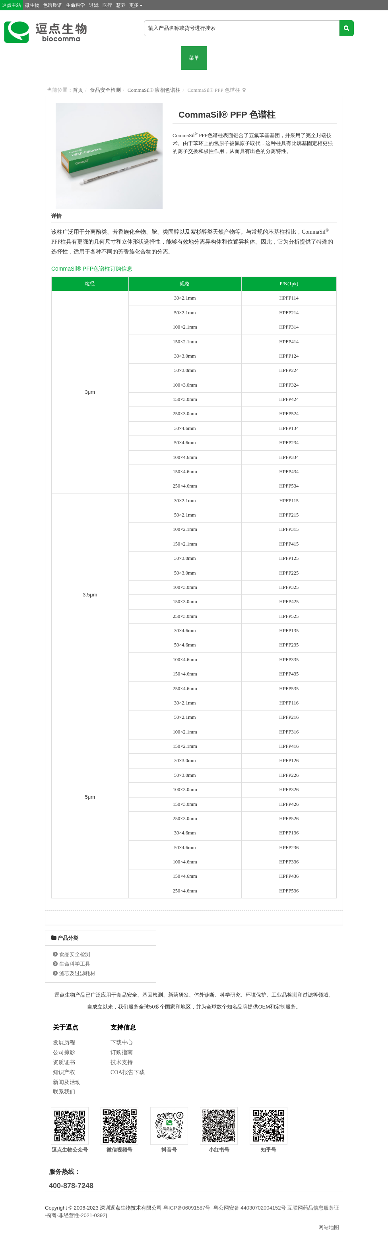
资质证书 (64, 1062)
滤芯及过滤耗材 (77, 973)
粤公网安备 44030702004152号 (249, 1208)
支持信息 (123, 1027)
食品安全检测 (105, 90)
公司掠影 (64, 1052)
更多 (136, 5)
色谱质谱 (52, 5)
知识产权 (64, 1072)
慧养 (121, 5)
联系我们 (64, 1092)
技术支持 (122, 1062)
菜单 (194, 58)
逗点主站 (11, 5)
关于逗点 (65, 1027)
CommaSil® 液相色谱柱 (154, 90)
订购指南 (122, 1052)
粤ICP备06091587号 (187, 1208)
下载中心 (122, 1042)
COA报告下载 (128, 1072)
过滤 (94, 5)
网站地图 (328, 1227)
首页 (78, 90)
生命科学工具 (74, 964)
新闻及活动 (67, 1082)
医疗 (107, 5)
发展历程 (64, 1042)
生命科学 (75, 5)
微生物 (32, 5)
